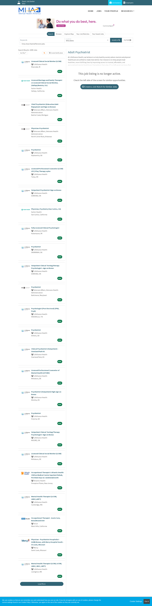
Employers (128, 2)
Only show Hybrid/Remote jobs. (33, 44)
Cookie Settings (136, 601)
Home (90, 11)
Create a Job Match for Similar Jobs (99, 86)
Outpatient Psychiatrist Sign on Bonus (46, 190)
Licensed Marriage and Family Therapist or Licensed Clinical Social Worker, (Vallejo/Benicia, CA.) (46, 82)
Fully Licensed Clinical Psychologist (45, 228)
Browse (59, 34)
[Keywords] (42, 40)
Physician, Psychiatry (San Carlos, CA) (46, 209)
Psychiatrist (36, 150)
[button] (127, 40)
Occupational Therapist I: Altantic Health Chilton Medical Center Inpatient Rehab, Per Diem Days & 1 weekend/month (47, 475)
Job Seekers (115, 2)
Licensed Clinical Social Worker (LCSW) (46, 61)
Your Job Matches (82, 34)
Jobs (99, 11)
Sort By (22, 53)
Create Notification (56, 53)
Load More (42, 584)
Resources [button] (127, 11)
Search (50, 34)
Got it (147, 601)
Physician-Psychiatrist (40, 128)
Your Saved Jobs (98, 34)
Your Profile (111, 11)
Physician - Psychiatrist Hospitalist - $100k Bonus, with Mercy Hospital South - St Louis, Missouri (47, 542)
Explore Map (69, 34)
